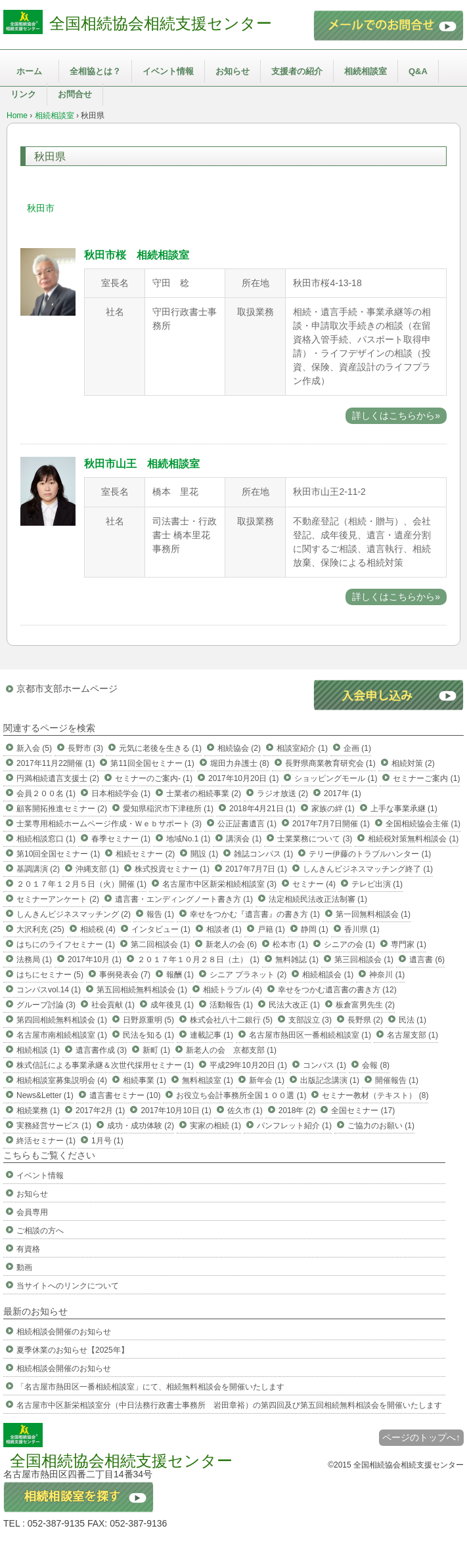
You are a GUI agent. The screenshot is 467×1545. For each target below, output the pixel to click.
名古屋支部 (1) (412, 1035)
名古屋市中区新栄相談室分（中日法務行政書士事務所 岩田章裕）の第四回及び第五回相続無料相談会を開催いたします (229, 1405)
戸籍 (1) (271, 929)
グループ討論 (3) (46, 1004)
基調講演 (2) (38, 869)
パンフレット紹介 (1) (294, 1125)
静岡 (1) (314, 929)
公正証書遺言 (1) (247, 823)
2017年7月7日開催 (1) (331, 823)
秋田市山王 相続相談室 (142, 463)
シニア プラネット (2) (248, 974)
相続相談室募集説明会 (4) (61, 1080)
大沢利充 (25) (40, 929)
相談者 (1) (224, 929)
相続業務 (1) (38, 1110)
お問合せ (75, 94)
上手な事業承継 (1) (403, 808)
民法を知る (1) (148, 1035)
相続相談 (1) (38, 1050)
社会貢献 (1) (113, 1004)
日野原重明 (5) (148, 1020)
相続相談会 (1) (327, 974)
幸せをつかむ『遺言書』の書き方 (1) (255, 914)
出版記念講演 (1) (329, 1080)
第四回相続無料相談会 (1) (61, 1020)
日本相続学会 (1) (120, 793)
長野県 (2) (365, 1020)
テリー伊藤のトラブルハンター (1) (370, 853)
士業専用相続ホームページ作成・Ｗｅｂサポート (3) (109, 823)
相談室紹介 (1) (302, 748)
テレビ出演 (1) (377, 884)
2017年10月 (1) (95, 959)
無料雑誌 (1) (297, 959)
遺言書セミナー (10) (125, 1095)
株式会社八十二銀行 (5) (231, 1020)
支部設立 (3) (310, 1020)
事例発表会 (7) (124, 974)
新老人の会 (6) (231, 944)
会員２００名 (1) (46, 793)
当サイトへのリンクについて (67, 1285)
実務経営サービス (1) (53, 1125)
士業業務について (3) (314, 838)
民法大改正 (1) (294, 1004)
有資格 (28, 1249)
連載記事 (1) (211, 1035)
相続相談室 (365, 71)
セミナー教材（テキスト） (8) (375, 1095)
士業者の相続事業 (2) (203, 793)
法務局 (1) (34, 959)
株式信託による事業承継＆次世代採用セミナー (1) (105, 1065)
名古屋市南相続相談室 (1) (61, 1035)
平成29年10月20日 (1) (248, 1065)
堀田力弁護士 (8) (239, 763)
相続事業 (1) (144, 1080)
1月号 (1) (107, 1140)
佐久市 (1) (245, 1110)
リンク (23, 94)
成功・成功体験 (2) (140, 1125)
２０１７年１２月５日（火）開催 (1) (81, 884)
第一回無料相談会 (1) (373, 914)
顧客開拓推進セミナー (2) (61, 808)
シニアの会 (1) (349, 944)
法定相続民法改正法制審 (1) (318, 899)
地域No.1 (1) (188, 838)
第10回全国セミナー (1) (58, 853)
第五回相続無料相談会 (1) (142, 989)
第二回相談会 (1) (160, 944)
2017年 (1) (342, 793)
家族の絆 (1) (333, 808)
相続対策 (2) (413, 763)
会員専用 (32, 1212)
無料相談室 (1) (207, 1080)
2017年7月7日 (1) (256, 869)
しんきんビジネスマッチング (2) (73, 914)
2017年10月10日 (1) (176, 1110)
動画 (24, 1267)
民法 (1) (412, 1020)
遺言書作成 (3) (101, 1050)
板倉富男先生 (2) (365, 1004)
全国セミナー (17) (363, 1110)
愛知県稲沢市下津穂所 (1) (168, 808)
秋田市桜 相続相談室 (136, 255)
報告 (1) (160, 914)
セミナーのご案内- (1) (153, 778)
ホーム (29, 71)
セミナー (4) (314, 884)
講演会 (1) (243, 838)
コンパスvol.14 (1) (48, 989)
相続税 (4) (98, 929)
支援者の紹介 (296, 71)
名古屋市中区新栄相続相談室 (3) (219, 884)
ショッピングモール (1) (335, 778)
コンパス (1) (324, 1065)
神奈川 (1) (387, 974)
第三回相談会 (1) (363, 959)
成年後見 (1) (172, 1004)
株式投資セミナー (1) (172, 869)
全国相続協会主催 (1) (423, 823)
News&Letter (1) (45, 1095)
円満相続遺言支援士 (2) (57, 778)
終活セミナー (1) (46, 1140)
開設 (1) (204, 853)
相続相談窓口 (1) (46, 838)
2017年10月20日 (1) (243, 778)
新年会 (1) (266, 1080)
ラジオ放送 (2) (282, 793)
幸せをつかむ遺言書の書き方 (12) (337, 989)
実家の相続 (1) (215, 1125)
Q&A (418, 71)
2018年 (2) (297, 1110)
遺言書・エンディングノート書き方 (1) (184, 899)
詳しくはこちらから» (396, 415)
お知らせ (232, 71)
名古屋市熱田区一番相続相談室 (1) (310, 1035)
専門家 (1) (408, 944)
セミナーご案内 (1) (426, 778)
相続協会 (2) (239, 748)
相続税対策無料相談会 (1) (413, 838)
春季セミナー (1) (120, 838)
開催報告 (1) (396, 1080)
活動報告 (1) (231, 1004)
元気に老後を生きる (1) (160, 748)
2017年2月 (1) (100, 1110)
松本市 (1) (290, 944)
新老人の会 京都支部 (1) (231, 1050)
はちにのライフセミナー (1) (65, 944)
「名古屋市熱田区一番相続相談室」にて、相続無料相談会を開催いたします (150, 1386)
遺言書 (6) (427, 959)
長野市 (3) (85, 748)
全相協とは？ (95, 71)
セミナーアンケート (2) (57, 899)
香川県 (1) (362, 929)
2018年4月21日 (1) (262, 808)
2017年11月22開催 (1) (55, 763)
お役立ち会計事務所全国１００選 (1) (241, 1095)
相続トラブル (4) (232, 989)
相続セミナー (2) (145, 853)
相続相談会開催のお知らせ (63, 1331)
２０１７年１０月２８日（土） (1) (198, 959)
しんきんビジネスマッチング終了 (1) (368, 869)
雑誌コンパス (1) (263, 853)
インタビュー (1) (160, 929)
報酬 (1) (180, 974)
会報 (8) (375, 1065)
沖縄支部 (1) (97, 869)
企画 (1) (357, 748)
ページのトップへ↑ (421, 1437)
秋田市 (41, 208)
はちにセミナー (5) (49, 974)
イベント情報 (168, 71)
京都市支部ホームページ (67, 688)
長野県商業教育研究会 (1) (330, 763)
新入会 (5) (34, 748)
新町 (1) (156, 1050)
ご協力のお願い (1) (380, 1125)
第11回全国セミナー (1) (152, 763)
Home (17, 115)
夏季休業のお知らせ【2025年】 (72, 1350)
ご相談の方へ (40, 1230)
